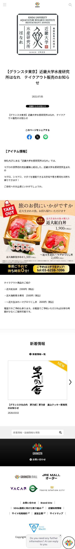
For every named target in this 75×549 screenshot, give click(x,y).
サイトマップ (56, 513)
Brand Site (46, 503)
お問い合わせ (29, 503)
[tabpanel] (37, 34)
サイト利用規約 (19, 513)
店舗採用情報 (54, 508)
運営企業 (38, 513)
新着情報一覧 (39, 354)
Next (70, 382)
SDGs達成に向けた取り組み (27, 508)
